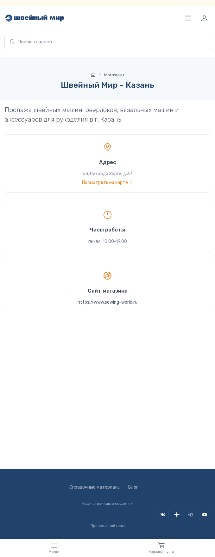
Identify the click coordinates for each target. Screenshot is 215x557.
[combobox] (107, 42)
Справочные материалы (95, 487)
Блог (133, 487)
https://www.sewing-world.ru (107, 302)
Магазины (114, 75)
